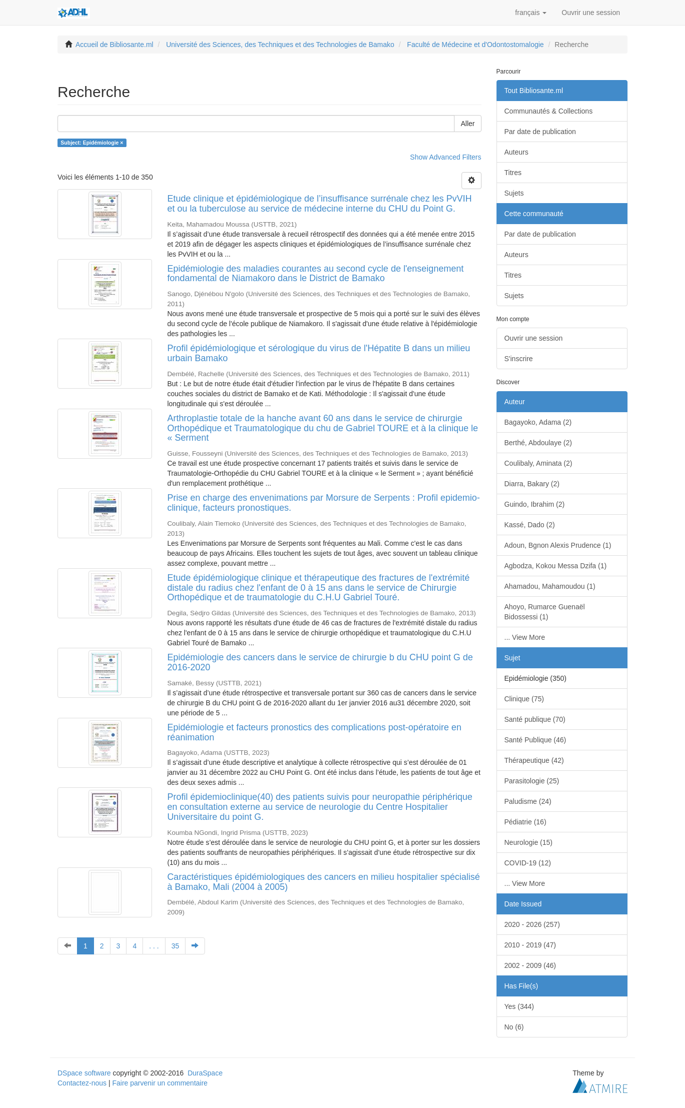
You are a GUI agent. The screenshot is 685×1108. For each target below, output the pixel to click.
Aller (467, 124)
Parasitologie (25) (532, 781)
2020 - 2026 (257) (532, 924)
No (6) (514, 1027)
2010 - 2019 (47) (530, 945)
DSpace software (84, 1073)
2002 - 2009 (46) (530, 965)
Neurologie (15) (528, 842)
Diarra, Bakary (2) (532, 484)
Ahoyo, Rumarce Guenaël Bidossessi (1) (544, 612)
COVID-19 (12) (527, 863)
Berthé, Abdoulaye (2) (538, 443)
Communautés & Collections (548, 111)
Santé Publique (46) (535, 740)
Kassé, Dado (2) (529, 525)
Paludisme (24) (528, 801)
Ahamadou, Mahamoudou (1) (550, 586)
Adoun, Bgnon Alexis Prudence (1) (558, 545)
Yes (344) (519, 1006)
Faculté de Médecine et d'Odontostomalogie (475, 45)
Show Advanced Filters (445, 157)
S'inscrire (518, 359)
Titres (513, 173)
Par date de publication (540, 132)
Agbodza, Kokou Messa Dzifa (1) (555, 566)
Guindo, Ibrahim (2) (534, 504)
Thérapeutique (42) (534, 760)
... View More (524, 637)
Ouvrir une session (533, 338)
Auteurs (516, 152)
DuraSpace (205, 1073)
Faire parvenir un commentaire (160, 1083)
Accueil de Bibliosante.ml (115, 45)
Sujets (514, 193)
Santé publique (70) (535, 719)
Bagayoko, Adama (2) (538, 422)
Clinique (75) (524, 699)
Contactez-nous (82, 1083)
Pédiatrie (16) (525, 822)
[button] (531, 12)
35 (176, 946)
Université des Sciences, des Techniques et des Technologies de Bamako (280, 45)
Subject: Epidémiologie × (91, 143)
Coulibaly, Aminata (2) (538, 463)
